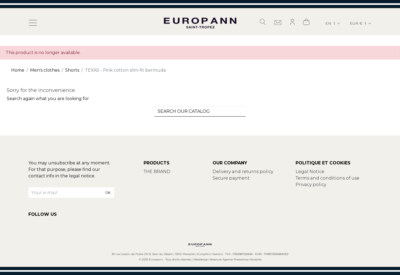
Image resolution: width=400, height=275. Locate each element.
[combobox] (200, 111)
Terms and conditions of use (327, 178)
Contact (153, 178)
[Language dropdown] (333, 23)
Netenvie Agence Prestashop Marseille (236, 259)
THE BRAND (157, 171)
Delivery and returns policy (243, 171)
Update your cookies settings (329, 191)
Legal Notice (310, 171)
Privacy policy (311, 184)
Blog (149, 184)
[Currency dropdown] (361, 23)
